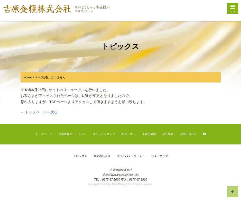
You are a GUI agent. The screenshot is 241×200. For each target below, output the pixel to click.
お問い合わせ (188, 134)
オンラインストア (104, 134)
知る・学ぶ (128, 134)
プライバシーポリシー (131, 156)
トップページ (43, 134)
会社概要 (167, 134)
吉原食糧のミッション (72, 134)
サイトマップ (159, 156)
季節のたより (102, 156)
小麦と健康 (149, 134)
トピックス (80, 156)
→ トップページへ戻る (39, 112)
